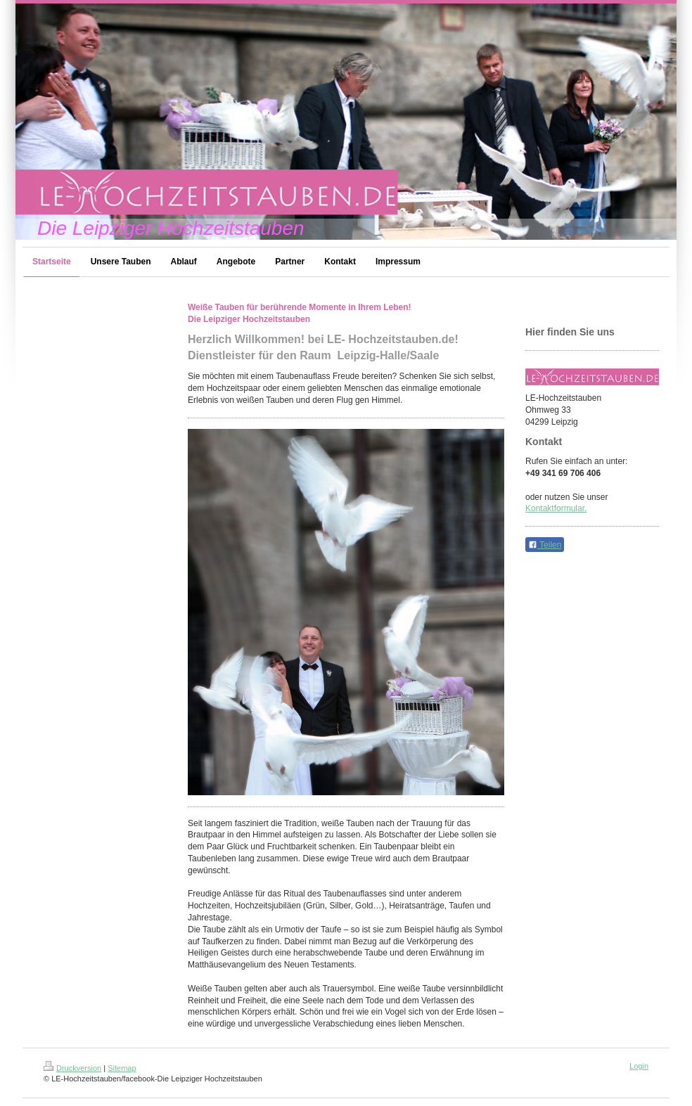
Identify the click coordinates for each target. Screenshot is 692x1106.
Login (638, 1066)
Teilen (544, 545)
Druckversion (72, 1068)
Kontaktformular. (556, 508)
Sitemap (122, 1068)
